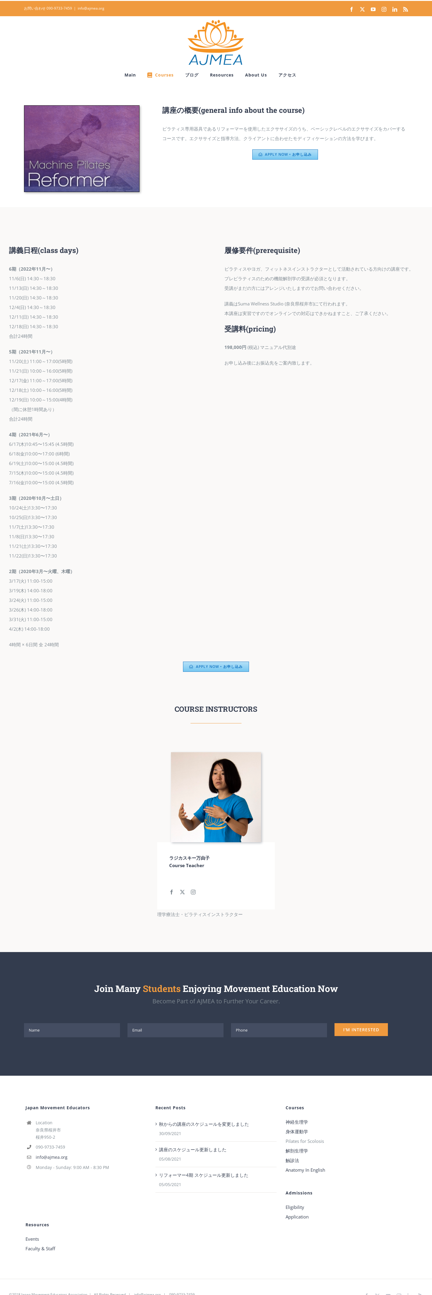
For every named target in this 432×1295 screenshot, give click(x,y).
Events (32, 1239)
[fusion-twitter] (182, 892)
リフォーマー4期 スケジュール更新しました (203, 1175)
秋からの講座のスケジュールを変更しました (204, 1124)
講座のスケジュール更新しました (192, 1149)
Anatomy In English (305, 1170)
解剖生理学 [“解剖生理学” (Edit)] (297, 1151)
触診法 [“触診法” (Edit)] (292, 1160)
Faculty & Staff (40, 1248)
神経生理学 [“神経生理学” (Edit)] (297, 1122)
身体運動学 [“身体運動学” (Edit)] (297, 1131)
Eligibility (295, 1207)
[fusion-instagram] (193, 892)
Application (297, 1217)
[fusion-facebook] (171, 892)
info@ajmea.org (91, 8)
